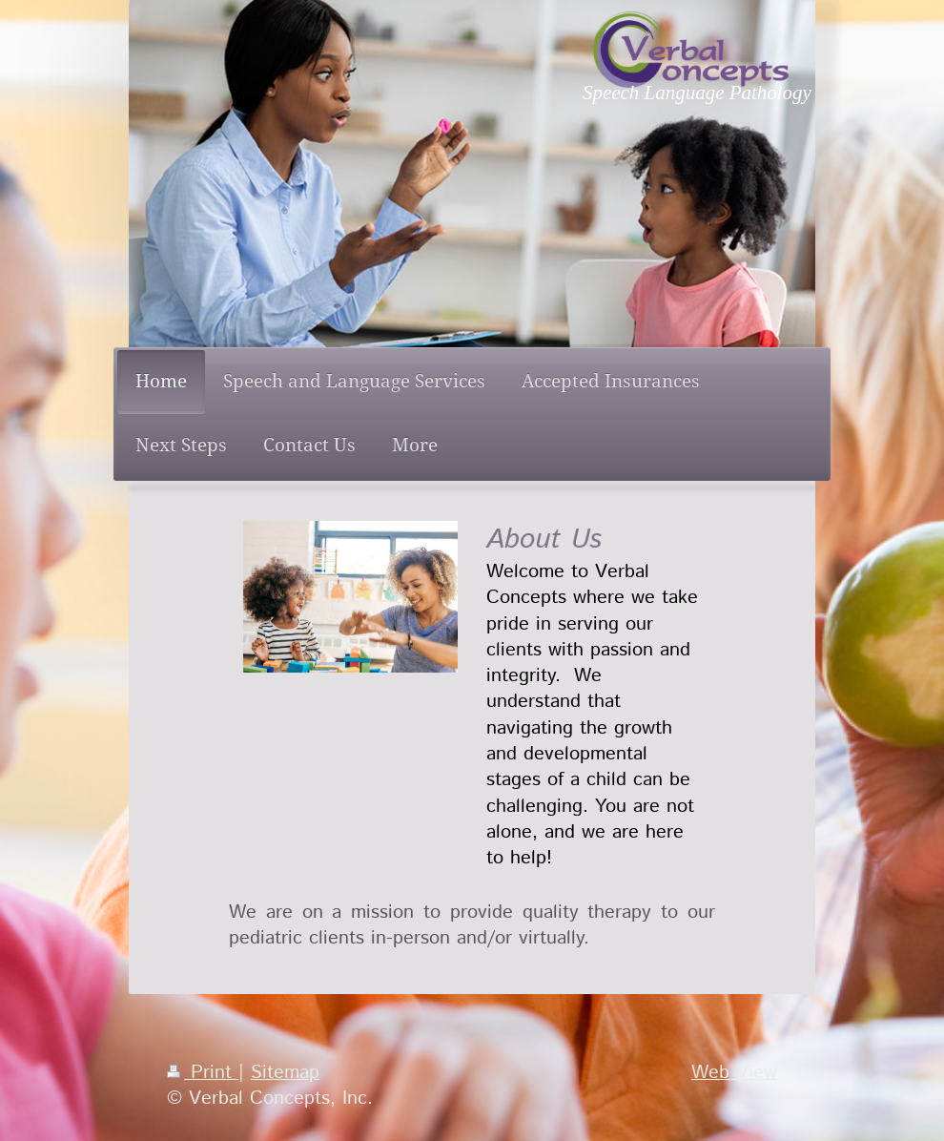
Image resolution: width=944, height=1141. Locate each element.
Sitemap (285, 1072)
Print (202, 1072)
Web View (734, 1072)
